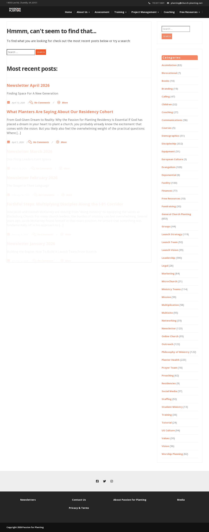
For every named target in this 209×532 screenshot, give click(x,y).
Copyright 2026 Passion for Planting (25, 527)
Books (165, 80)
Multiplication (170, 304)
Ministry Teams (171, 289)
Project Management (145, 12)
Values (166, 438)
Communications (172, 120)
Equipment (168, 151)
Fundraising (169, 206)
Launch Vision (170, 250)
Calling (166, 96)
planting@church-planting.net (186, 3)
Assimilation (169, 65)
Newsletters (28, 499)
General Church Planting (176, 214)
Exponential (169, 175)
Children (167, 104)
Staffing (167, 399)
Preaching (168, 375)
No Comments (42, 102)
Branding (167, 88)
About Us (83, 12)
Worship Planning (172, 454)
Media (181, 499)
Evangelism (168, 167)
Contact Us (79, 499)
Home (68, 12)
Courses (167, 127)
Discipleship (169, 143)
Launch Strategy (172, 234)
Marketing (168, 273)
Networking (169, 320)
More (65, 102)
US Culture (168, 430)
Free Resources (190, 12)
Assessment (102, 12)
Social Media (169, 391)
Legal (165, 265)
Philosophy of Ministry (175, 352)
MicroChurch (169, 281)
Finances (167, 190)
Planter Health (170, 359)
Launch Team (170, 242)
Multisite (167, 312)
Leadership (168, 257)
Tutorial (167, 422)
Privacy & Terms (79, 507)
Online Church (170, 336)
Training (120, 12)
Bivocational (169, 73)
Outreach (167, 344)
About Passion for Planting (129, 499)
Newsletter (169, 328)
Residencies (169, 383)
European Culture (172, 159)
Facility (166, 182)
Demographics (170, 135)
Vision (165, 446)
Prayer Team (169, 367)
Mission (166, 297)
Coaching (169, 12)
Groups (166, 226)
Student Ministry (172, 406)
